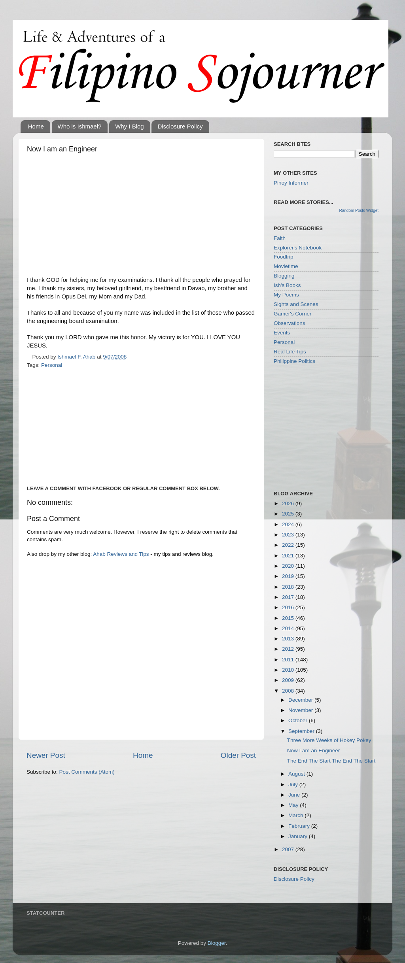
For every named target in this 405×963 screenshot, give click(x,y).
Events (282, 333)
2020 (288, 566)
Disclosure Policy (179, 126)
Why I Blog (129, 126)
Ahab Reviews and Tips (121, 554)
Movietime (286, 266)
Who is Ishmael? (80, 126)
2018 (288, 587)
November (301, 710)
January (298, 836)
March (296, 815)
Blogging (284, 276)
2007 (288, 849)
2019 (288, 576)
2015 (288, 618)
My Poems (286, 295)
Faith (280, 238)
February (299, 826)
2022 (288, 545)
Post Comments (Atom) (87, 772)
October (298, 720)
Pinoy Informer (291, 183)
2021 (288, 556)
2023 (288, 535)
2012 (288, 649)
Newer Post (45, 755)
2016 (288, 607)
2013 (288, 639)
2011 (288, 660)
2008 (288, 691)
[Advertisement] (141, 216)
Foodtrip (283, 257)
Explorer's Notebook (298, 248)
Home (36, 126)
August (297, 774)
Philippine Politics (294, 361)
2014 (288, 628)
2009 (288, 680)
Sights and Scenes (296, 304)
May (294, 805)
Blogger (217, 943)
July (293, 784)
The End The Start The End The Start (331, 761)
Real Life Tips (290, 352)
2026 (288, 503)
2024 (288, 524)
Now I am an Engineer (313, 750)
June (294, 795)
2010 (288, 670)
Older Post (238, 755)
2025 (288, 514)
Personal (51, 365)
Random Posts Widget (359, 210)
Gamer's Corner (293, 314)
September (302, 731)
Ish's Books (287, 285)
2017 (288, 597)
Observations (289, 323)
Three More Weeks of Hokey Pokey (329, 740)
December (301, 700)
